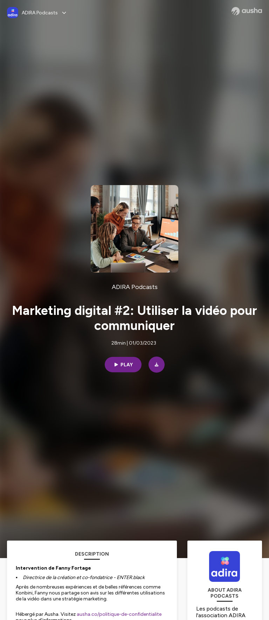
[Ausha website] (247, 11)
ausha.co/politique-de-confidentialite (119, 614)
